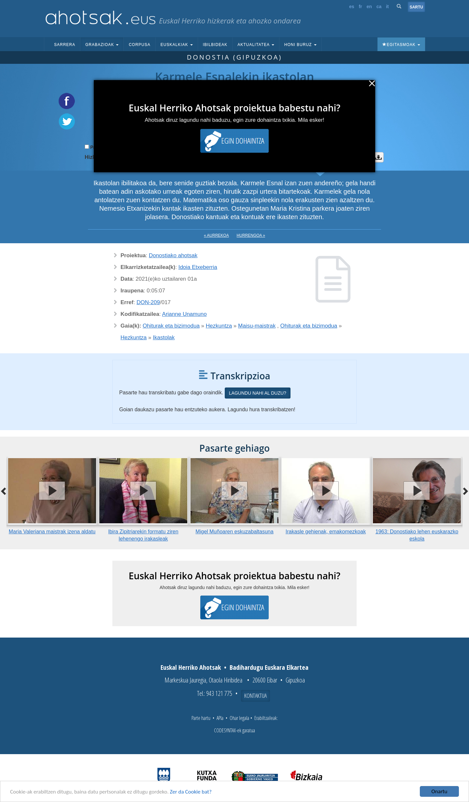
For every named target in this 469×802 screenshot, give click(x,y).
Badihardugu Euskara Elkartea (269, 667)
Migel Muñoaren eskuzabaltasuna (234, 531)
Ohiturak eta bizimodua (171, 326)
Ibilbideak (215, 44)
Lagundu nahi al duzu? (257, 393)
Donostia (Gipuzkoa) (234, 57)
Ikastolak (164, 337)
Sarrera (64, 44)
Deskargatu (378, 157)
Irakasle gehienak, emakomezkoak (326, 531)
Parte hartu (201, 718)
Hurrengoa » (251, 235)
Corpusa (139, 44)
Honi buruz (300, 44)
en (369, 6)
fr (360, 6)
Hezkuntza (219, 326)
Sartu (416, 7)
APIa (220, 718)
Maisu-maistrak (257, 326)
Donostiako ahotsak (173, 255)
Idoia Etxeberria (197, 267)
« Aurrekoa (216, 235)
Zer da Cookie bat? (191, 791)
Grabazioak (102, 44)
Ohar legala (239, 718)
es (351, 6)
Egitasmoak (401, 44)
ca (379, 6)
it (387, 6)
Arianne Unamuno (184, 314)
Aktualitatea (255, 44)
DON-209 (148, 302)
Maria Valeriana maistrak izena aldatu (52, 531)
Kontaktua (255, 695)
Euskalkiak (177, 44)
